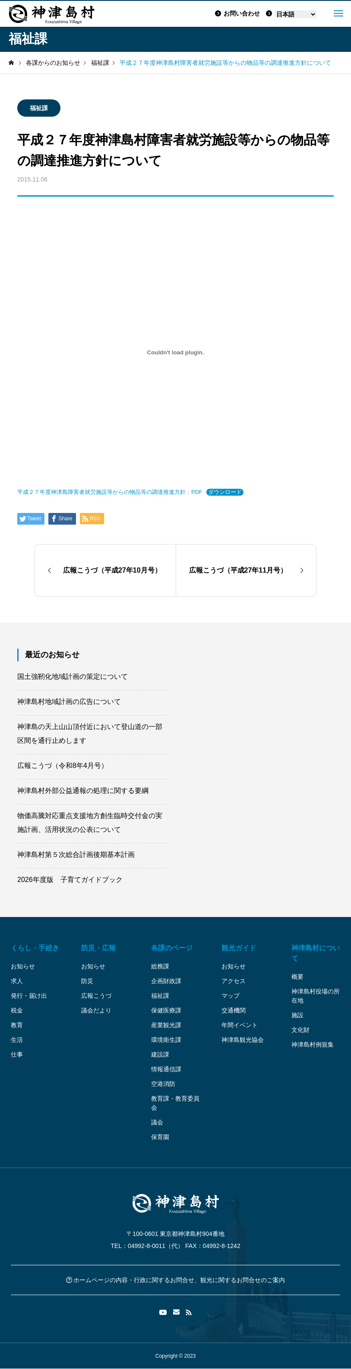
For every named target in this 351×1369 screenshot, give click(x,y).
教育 (17, 1025)
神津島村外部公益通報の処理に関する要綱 (83, 790)
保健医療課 (166, 1010)
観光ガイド (238, 948)
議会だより (96, 1010)
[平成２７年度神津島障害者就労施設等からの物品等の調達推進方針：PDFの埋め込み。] (175, 352)
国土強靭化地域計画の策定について (72, 676)
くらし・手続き (35, 948)
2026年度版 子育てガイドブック (70, 879)
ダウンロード (225, 492)
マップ (230, 995)
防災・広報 (98, 948)
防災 (87, 980)
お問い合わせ (237, 13)
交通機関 (233, 1010)
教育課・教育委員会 (175, 1103)
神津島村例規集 (312, 1044)
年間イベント (239, 1025)
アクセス (233, 980)
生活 (17, 1039)
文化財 (300, 1029)
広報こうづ (96, 995)
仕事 (17, 1054)
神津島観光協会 (242, 1039)
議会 (157, 1122)
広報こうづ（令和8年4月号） (62, 765)
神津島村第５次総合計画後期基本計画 (76, 854)
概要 (297, 976)
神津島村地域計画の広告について (69, 701)
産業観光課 (166, 1025)
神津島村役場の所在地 (315, 996)
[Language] (295, 14)
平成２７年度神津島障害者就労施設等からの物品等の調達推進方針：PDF (109, 492)
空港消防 (163, 1083)
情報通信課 (166, 1069)
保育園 (160, 1136)
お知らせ (23, 966)
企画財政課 (166, 980)
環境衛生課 (166, 1039)
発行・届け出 (29, 995)
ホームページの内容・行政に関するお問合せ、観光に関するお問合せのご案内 (175, 1280)
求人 (17, 980)
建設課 (160, 1054)
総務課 (160, 966)
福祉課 (39, 108)
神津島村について (315, 953)
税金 (17, 1010)
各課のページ (172, 948)
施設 (297, 1015)
